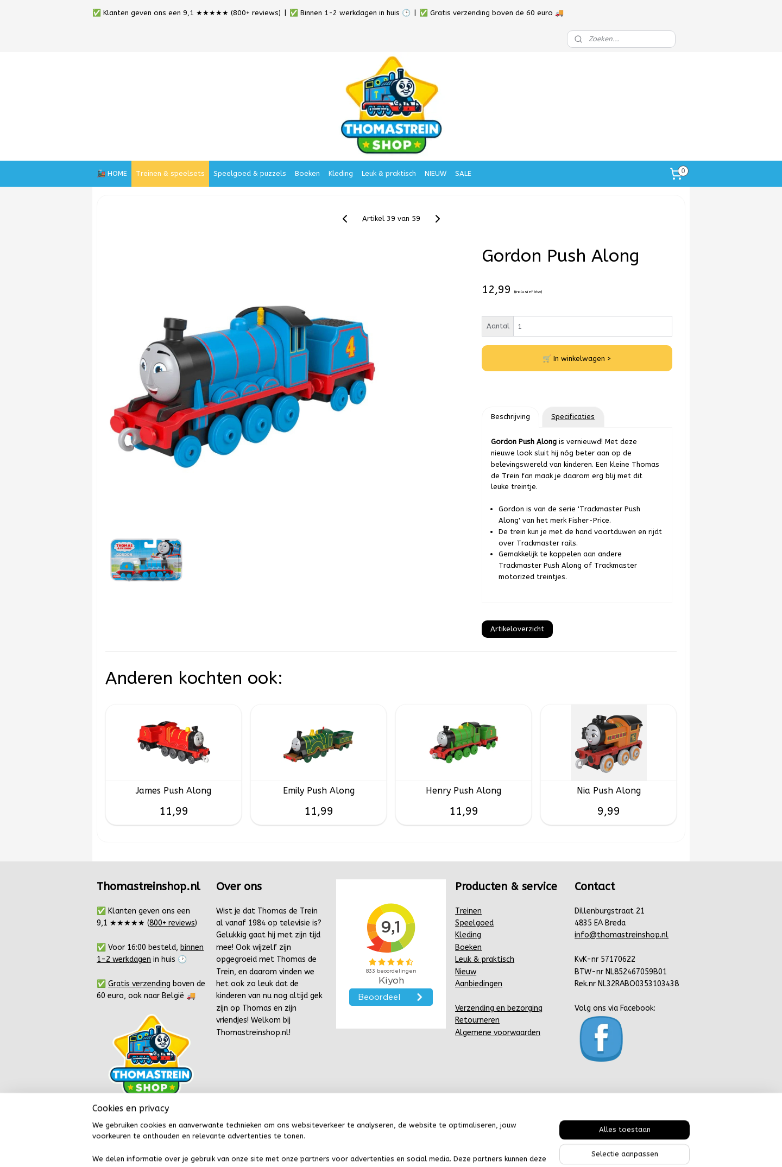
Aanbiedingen (478, 983)
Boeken (307, 173)
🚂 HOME (112, 173)
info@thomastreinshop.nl (622, 935)
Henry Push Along (463, 790)
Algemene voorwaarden (497, 1032)
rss (386, 1147)
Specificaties (573, 417)
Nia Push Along (609, 790)
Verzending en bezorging (499, 1008)
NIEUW (435, 173)
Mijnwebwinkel (517, 1147)
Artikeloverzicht (517, 629)
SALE (463, 173)
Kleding (341, 173)
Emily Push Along (319, 790)
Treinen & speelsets (170, 173)
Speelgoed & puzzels (249, 173)
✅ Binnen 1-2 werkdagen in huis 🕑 (350, 13)
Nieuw (465, 971)
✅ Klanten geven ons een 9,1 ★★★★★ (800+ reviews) (186, 13)
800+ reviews (172, 923)
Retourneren (477, 1020)
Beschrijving (510, 417)
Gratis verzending (139, 983)
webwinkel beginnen (425, 1147)
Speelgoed (474, 923)
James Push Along (173, 790)
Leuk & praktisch (389, 173)
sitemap (365, 1147)
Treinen (468, 911)
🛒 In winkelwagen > (577, 358)
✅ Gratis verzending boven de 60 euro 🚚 (491, 13)
